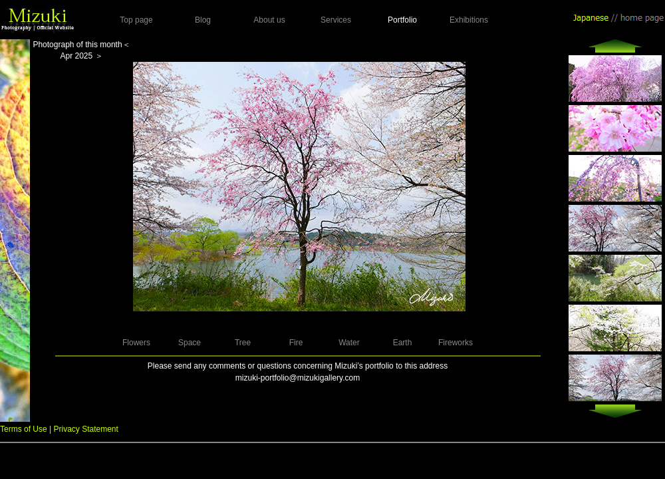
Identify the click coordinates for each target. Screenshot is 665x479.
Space (189, 342)
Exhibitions (469, 20)
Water (349, 342)
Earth (402, 342)
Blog (203, 20)
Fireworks (455, 342)
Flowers (136, 342)
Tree (243, 342)
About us (269, 20)
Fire (296, 342)
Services (336, 20)
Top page (136, 20)
